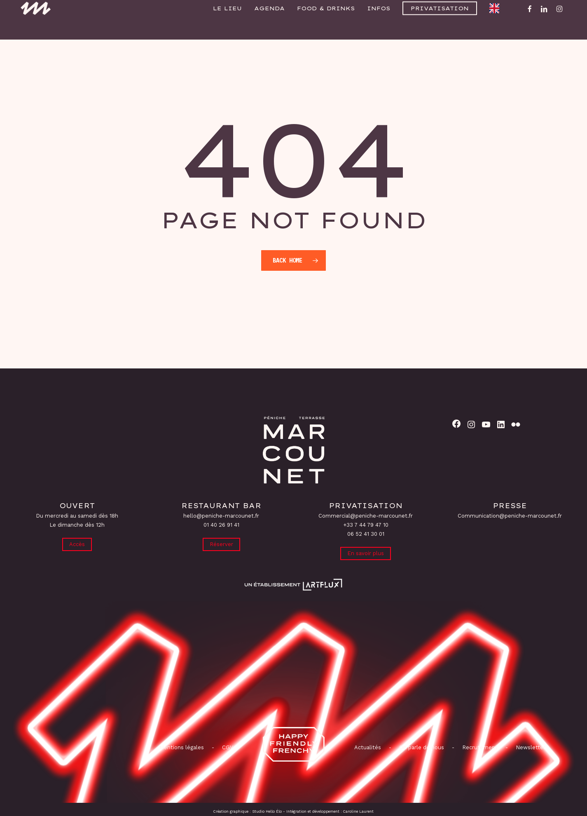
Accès (77, 543)
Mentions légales (181, 747)
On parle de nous (421, 747)
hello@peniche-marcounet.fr (221, 514)
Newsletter (530, 747)
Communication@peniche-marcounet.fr (510, 514)
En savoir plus (365, 552)
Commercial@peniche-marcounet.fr (365, 514)
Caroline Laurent (358, 811)
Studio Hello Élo (267, 811)
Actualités (367, 747)
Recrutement (480, 747)
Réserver (221, 543)
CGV (227, 747)
